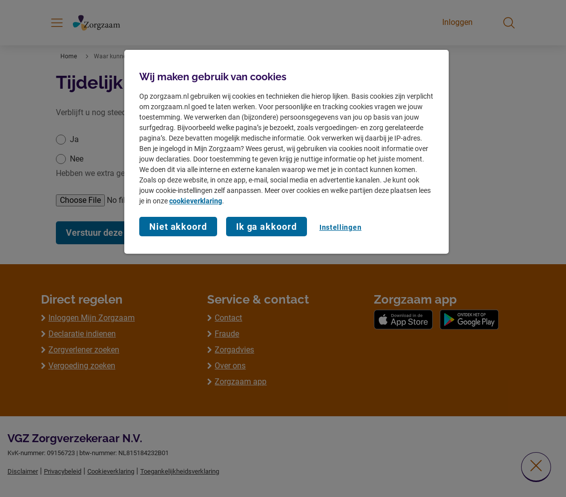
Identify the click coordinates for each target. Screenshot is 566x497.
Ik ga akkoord (266, 226)
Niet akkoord (178, 226)
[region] (286, 152)
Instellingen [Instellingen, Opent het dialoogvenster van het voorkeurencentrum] (340, 227)
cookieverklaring (195, 201)
